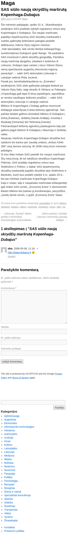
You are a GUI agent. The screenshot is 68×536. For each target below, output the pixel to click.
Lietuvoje (9, 452)
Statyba (8, 502)
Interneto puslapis (11, 348)
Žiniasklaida (11, 520)
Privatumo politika (14, 531)
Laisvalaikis (44, 203)
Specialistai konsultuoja (17, 495)
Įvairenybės (10, 434)
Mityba (8, 459)
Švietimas (9, 506)
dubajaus (5, 207)
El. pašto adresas (10, 337)
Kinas (7, 441)
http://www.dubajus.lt (19, 252)
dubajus (14, 207)
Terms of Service (20, 377)
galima (23, 207)
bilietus (62, 203)
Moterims (9, 466)
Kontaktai (9, 527)
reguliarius (43, 207)
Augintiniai (10, 419)
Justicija (8, 437)
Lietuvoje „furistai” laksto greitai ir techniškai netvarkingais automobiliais (16, 217)
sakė (59, 207)
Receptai (9, 484)
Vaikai (7, 513)
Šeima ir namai (12, 491)
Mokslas (8, 462)
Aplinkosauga (11, 416)
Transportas (11, 509)
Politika (8, 477)
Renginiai (9, 488)
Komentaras (8, 288)
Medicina (9, 455)
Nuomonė (9, 470)
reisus (52, 207)
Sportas (8, 498)
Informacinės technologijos (19, 426)
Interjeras (9, 430)
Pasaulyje (9, 473)
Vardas (5, 326)
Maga (8, 3)
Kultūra (8, 444)
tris (63, 207)
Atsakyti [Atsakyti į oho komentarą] (11, 256)
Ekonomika (10, 423)
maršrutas (32, 207)
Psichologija (11, 480)
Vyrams (8, 516)
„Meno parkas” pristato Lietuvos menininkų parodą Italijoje (52, 217)
